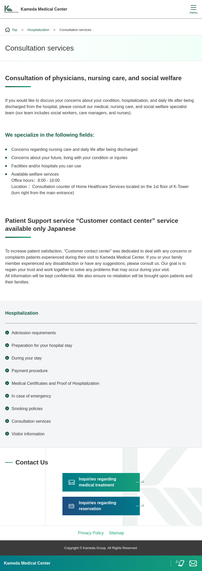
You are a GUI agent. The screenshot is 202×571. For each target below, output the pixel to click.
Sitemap (116, 533)
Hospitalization (21, 313)
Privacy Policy (91, 533)
